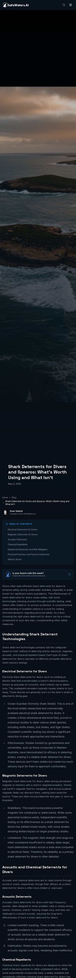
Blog (14, 497)
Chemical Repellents (17, 544)
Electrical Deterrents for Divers (22, 529)
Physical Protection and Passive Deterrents (28, 554)
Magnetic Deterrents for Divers (23, 534)
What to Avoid (14, 559)
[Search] (63, 4)
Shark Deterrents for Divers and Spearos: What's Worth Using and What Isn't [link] (37, 502)
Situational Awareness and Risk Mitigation (27, 549)
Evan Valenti (16, 511)
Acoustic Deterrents (17, 539)
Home (5, 497)
